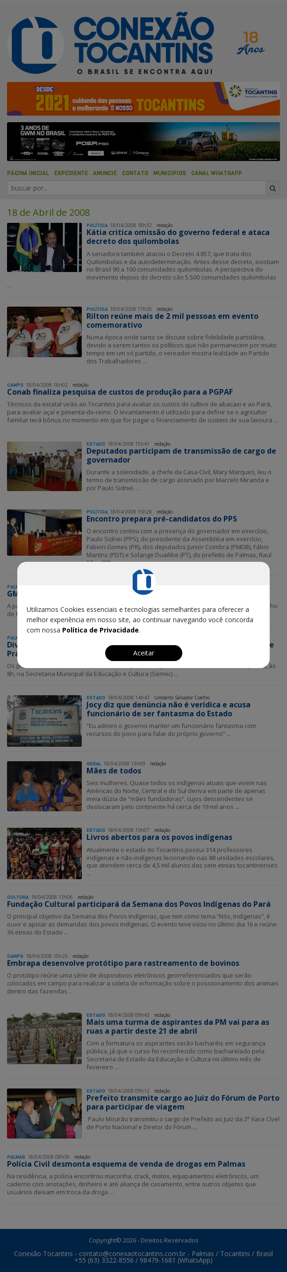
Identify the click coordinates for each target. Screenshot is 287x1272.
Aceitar (143, 652)
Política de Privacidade (100, 629)
